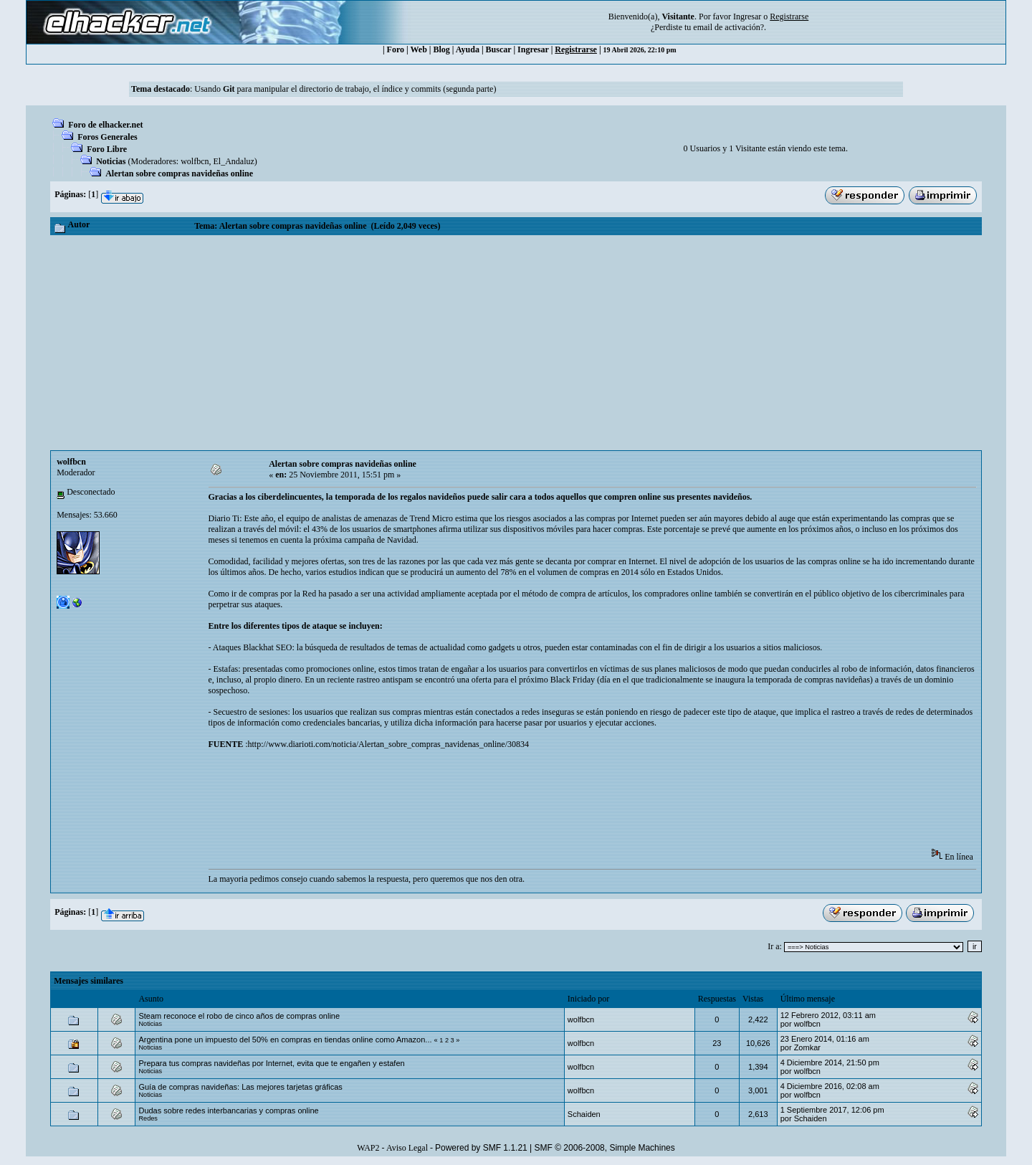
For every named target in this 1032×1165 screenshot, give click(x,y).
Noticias (110, 161)
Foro (395, 49)
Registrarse (576, 49)
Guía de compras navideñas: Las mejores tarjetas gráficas (240, 1087)
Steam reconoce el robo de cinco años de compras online (239, 1016)
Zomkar (807, 1047)
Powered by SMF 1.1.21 (481, 1148)
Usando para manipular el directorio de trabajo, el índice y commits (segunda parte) (345, 89)
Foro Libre (107, 149)
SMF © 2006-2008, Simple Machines (605, 1148)
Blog (442, 49)
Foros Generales (107, 137)
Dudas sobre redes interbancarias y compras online (228, 1110)
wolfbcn (195, 161)
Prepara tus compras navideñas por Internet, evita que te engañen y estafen (271, 1063)
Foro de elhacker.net (105, 125)
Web (419, 49)
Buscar (499, 49)
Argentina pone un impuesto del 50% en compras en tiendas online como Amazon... (284, 1039)
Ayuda (467, 49)
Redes (147, 1118)
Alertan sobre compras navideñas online (179, 173)
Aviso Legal (407, 1148)
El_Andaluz (234, 161)
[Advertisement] (516, 342)
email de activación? (728, 27)
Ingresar (747, 16)
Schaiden (584, 1114)
